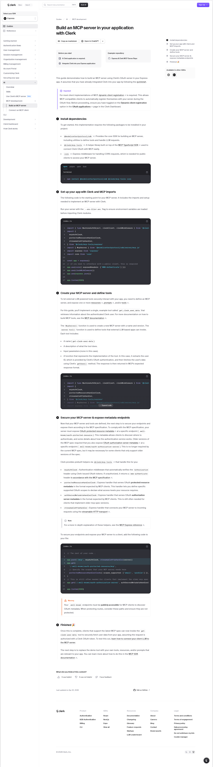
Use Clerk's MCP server (18, 96)
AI (19, 82)
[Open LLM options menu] (103, 41)
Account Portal (19, 69)
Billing (82, 723)
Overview (10, 87)
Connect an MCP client (19, 110)
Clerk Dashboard (19, 124)
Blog (152, 723)
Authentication (86, 716)
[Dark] (186, 752)
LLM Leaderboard (134, 735)
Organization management (19, 59)
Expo (105, 723)
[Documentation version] (28, 5)
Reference (20, 30)
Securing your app (19, 78)
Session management (19, 55)
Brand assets (155, 731)
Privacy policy (179, 723)
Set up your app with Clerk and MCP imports (182, 45)
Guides (8, 26)
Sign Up (203, 5)
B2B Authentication (88, 720)
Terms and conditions (183, 716)
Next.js (106, 720)
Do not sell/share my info (184, 733)
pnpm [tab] (72, 167)
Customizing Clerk (19, 73)
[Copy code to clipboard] (147, 172)
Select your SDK (9, 14)
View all (106, 727)
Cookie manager (181, 737)
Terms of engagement (183, 720)
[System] (193, 752)
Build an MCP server (17, 105)
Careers (153, 720)
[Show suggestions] (35, 18)
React (105, 716)
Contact (153, 727)
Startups (130, 731)
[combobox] (18, 18)
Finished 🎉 (174, 62)
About (152, 716)
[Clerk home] (60, 711)
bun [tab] (84, 167)
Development (19, 119)
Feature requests (134, 727)
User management (19, 50)
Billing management (19, 64)
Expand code (105, 405)
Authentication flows (19, 45)
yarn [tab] (79, 167)
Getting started (19, 41)
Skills (8, 92)
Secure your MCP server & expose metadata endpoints (181, 57)
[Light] (190, 752)
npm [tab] (65, 167)
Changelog (131, 720)
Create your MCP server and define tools (181, 51)
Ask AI (83, 5)
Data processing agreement (180, 728)
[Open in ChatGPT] (90, 41)
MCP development (21, 101)
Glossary (130, 723)
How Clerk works (19, 129)
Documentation (133, 716)
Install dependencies (178, 40)
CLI (4, 115)
